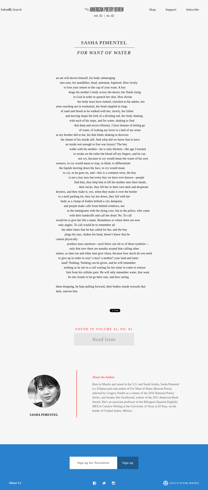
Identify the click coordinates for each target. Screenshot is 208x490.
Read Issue (103, 339)
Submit (5, 9)
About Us (15, 483)
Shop (152, 9)
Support (171, 9)
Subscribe (192, 9)
